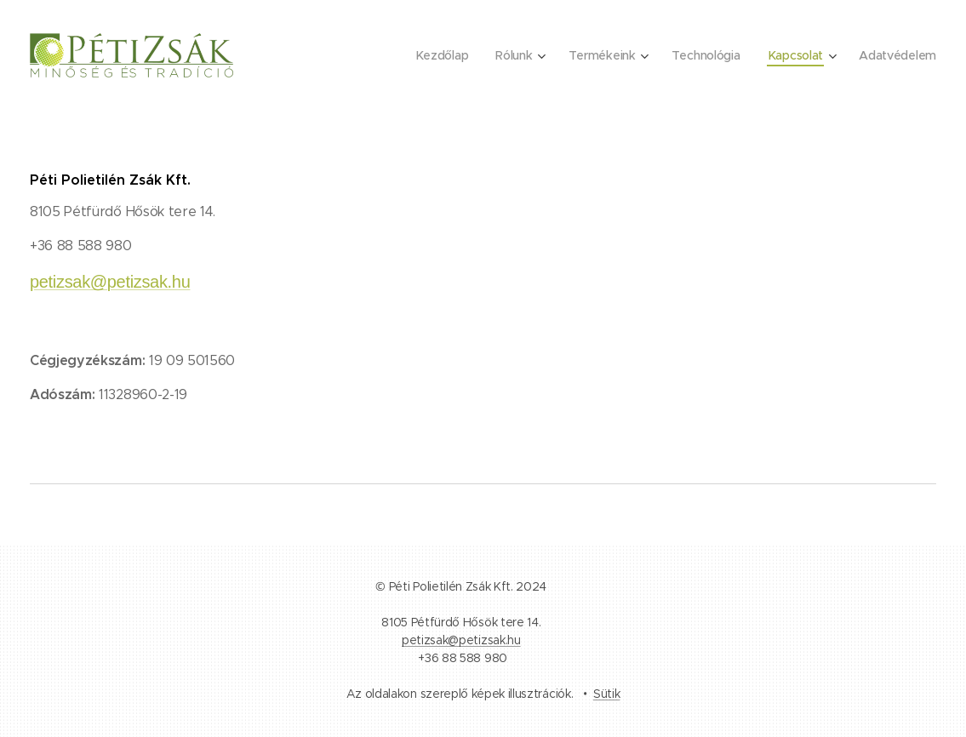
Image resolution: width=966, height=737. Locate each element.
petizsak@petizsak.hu (110, 281)
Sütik (606, 693)
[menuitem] (438, 55)
